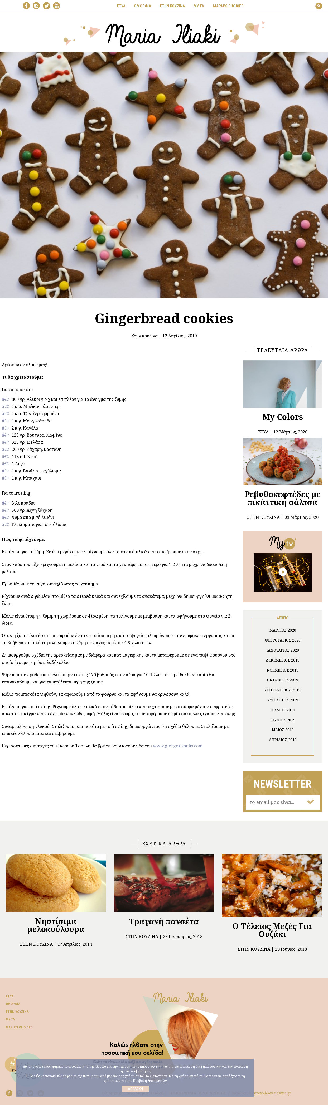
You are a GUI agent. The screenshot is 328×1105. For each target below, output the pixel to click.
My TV (10, 1019)
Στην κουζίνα (144, 336)
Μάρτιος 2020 (282, 630)
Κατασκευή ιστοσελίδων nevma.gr (261, 1093)
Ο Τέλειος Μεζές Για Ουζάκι (272, 930)
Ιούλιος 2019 (283, 709)
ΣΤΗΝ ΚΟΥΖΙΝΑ (172, 6)
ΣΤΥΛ (121, 6)
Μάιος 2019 (283, 729)
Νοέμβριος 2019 (282, 670)
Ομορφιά (13, 1004)
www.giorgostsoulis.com (177, 746)
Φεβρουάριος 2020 (283, 640)
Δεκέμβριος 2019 (283, 660)
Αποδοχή (135, 1089)
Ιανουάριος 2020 (283, 650)
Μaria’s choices (228, 6)
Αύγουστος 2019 (282, 699)
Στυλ (9, 996)
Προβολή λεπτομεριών (150, 1080)
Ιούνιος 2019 (282, 719)
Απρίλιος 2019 (283, 739)
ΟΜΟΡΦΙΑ (142, 6)
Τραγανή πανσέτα (164, 921)
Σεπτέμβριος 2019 (283, 689)
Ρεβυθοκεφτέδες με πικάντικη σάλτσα (283, 498)
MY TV (199, 6)
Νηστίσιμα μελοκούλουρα (56, 925)
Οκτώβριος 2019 (282, 679)
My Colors (282, 416)
